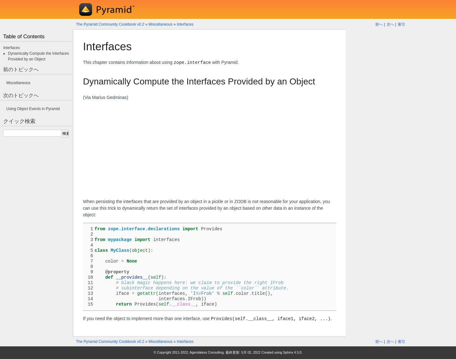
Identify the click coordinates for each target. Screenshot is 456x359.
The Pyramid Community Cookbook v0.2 (110, 24)
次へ (390, 24)
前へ (379, 24)
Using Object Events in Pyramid (33, 109)
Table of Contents (24, 37)
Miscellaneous (161, 24)
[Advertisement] (209, 149)
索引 (401, 24)
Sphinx (288, 352)
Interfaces (185, 24)
